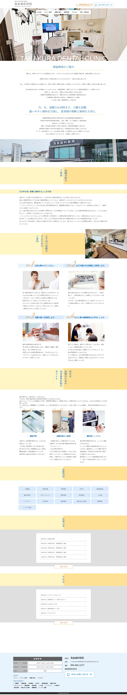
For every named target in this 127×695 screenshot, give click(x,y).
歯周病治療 (100, 489)
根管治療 (45, 489)
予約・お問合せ (84, 13)
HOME (39, 13)
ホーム (16, 678)
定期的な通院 (51, 539)
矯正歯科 (81, 496)
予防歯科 (63, 489)
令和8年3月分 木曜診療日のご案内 (57, 553)
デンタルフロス (52, 614)
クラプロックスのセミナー (54, 596)
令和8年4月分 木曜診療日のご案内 (57, 548)
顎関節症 (99, 502)
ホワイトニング (45, 496)
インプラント (27, 502)
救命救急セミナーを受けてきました (57, 600)
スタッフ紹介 (48, 13)
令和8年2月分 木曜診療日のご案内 (57, 557)
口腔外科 (45, 502)
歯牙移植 (63, 502)
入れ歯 (100, 496)
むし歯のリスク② (52, 605)
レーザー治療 (27, 508)
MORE (63, 567)
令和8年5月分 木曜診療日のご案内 (57, 544)
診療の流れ (58, 13)
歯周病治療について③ (53, 609)
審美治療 (63, 496)
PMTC (82, 489)
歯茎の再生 (27, 496)
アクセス (74, 13)
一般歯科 (27, 489)
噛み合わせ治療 (81, 502)
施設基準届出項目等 (71, 669)
